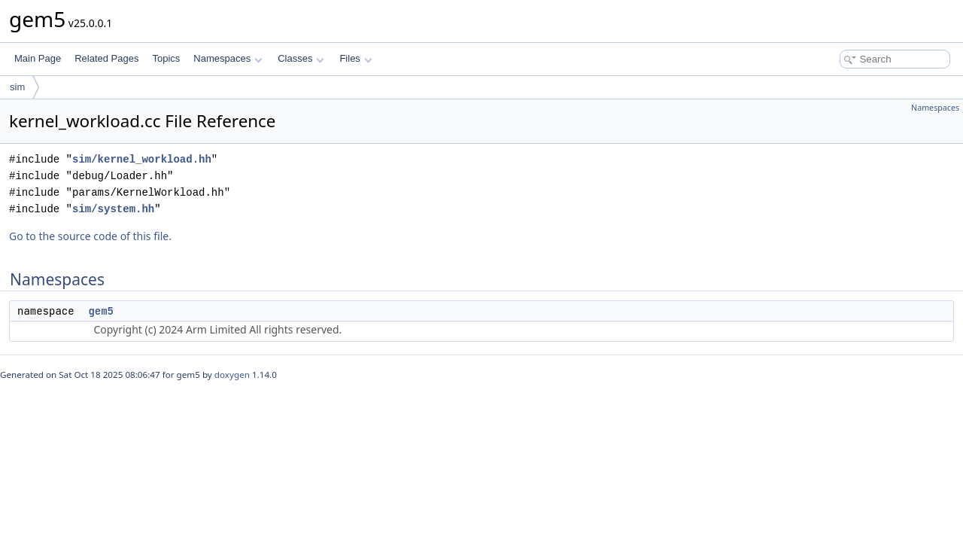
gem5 (101, 311)
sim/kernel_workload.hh (141, 159)
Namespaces (227, 58)
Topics (166, 58)
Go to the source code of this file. (90, 236)
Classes (301, 58)
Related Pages (106, 58)
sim (17, 87)
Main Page (37, 58)
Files (355, 58)
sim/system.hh (113, 209)
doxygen (232, 374)
